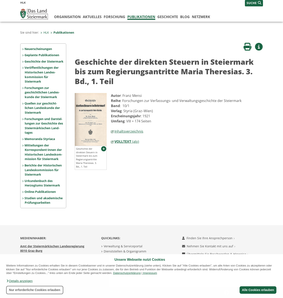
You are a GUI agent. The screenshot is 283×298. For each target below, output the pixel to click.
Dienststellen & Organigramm (125, 251)
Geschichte (167, 16)
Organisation (67, 16)
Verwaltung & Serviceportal (123, 246)
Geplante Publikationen (41, 55)
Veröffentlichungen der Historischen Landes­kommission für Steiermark (41, 74)
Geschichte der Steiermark (43, 61)
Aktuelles (92, 16)
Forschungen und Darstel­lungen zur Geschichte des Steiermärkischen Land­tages (43, 126)
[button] (19, 281)
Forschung (114, 16)
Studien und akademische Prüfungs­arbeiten (43, 200)
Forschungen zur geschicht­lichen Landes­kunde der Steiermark (41, 92)
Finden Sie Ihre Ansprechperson (208, 238)
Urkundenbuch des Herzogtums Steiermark (42, 183)
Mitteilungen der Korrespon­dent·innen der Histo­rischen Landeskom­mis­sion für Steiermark (43, 152)
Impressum (150, 273)
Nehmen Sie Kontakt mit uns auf (208, 246)
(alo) (126, 141)
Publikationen (141, 16)
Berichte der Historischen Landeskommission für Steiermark (43, 169)
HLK (44, 32)
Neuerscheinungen (38, 49)
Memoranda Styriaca (39, 139)
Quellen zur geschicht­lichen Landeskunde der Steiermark (42, 108)
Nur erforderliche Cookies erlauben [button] (34, 290)
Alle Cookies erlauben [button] (258, 290)
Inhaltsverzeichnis (128, 131)
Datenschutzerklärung (127, 273)
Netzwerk (201, 16)
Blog (185, 16)
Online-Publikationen (40, 192)
